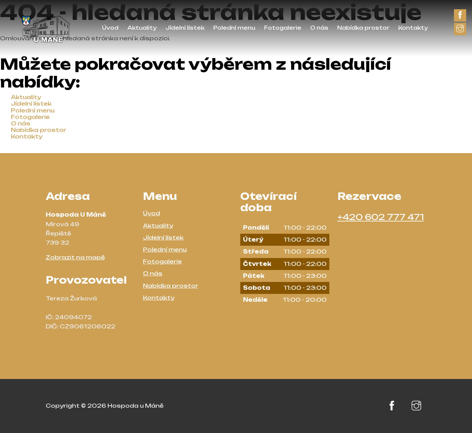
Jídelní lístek (185, 28)
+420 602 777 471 (381, 217)
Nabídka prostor (363, 28)
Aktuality (142, 28)
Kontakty (413, 28)
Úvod (110, 28)
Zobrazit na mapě (75, 257)
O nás (319, 28)
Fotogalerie (282, 28)
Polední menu (234, 28)
